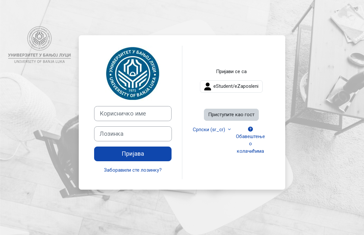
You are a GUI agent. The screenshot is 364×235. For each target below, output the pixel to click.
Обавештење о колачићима (250, 140)
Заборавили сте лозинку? (133, 170)
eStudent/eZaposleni (231, 86)
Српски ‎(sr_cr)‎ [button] (209, 130)
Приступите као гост (231, 115)
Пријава (133, 153)
